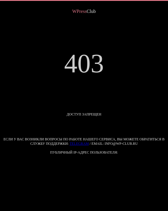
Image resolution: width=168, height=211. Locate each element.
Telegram (79, 144)
